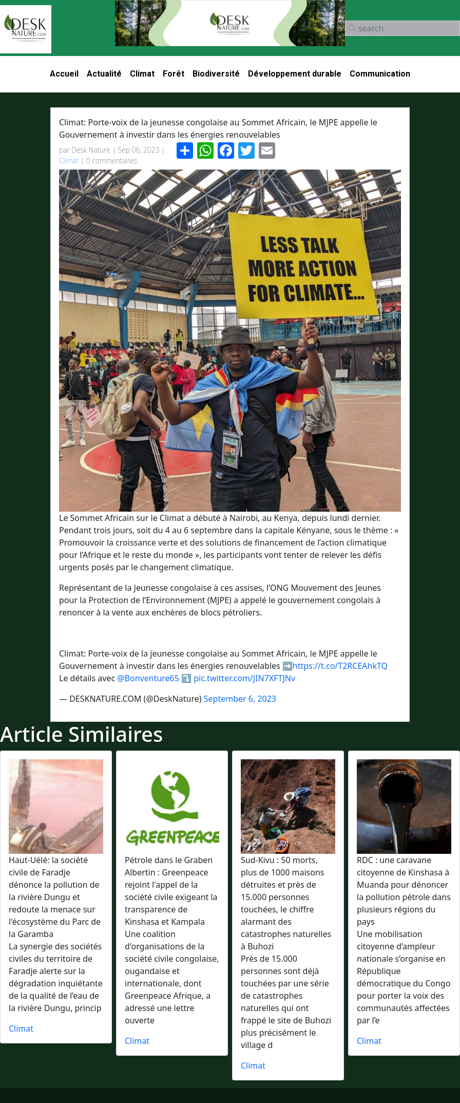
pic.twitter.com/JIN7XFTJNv (244, 678)
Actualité (104, 74)
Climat (142, 74)
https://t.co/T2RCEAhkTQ (340, 665)
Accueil (64, 74)
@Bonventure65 (148, 678)
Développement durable (294, 74)
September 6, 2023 (240, 698)
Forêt (173, 74)
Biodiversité (216, 74)
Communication (380, 74)
